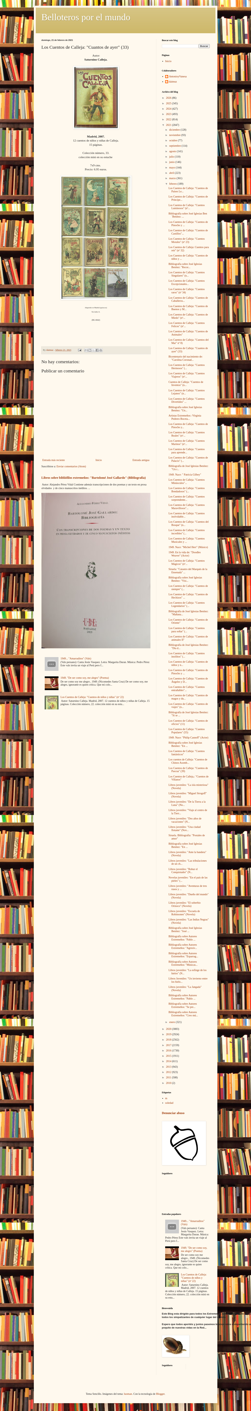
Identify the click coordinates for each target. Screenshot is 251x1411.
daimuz (173, 81)
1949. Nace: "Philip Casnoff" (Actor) (188, 737)
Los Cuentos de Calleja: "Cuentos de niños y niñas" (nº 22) (92, 697)
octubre (173, 140)
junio (172, 162)
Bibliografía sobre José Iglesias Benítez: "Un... (185, 409)
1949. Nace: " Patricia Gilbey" (184, 474)
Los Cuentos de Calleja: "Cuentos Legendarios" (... (186, 604)
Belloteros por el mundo (85, 17)
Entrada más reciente (53, 460)
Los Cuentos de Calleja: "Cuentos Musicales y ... (186, 540)
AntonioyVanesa (178, 76)
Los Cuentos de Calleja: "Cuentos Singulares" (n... (186, 274)
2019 (169, 1034)
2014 (169, 1061)
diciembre (174, 129)
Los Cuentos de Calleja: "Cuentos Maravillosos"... (186, 507)
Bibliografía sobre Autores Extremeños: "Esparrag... (183, 955)
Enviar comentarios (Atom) (71, 466)
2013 (169, 1066)
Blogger (160, 1393)
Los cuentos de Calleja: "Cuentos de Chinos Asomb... (187, 761)
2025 (169, 103)
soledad (169, 1102)
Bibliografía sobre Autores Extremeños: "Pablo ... (182, 938)
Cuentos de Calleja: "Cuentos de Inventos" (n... (185, 384)
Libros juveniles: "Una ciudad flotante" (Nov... (184, 829)
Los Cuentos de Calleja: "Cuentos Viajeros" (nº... (186, 375)
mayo (172, 167)
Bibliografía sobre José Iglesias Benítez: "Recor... (185, 266)
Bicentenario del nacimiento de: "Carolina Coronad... (185, 358)
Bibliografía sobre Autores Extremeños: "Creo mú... (183, 1014)
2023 (169, 114)
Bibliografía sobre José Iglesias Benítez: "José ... (185, 930)
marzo (172, 178)
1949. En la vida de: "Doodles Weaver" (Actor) (184, 554)
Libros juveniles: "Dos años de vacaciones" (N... (184, 820)
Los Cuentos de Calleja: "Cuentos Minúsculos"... (186, 481)
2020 (169, 1029)
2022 (169, 119)
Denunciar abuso (173, 1113)
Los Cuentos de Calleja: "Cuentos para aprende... (186, 451)
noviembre (175, 135)
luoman (128, 1393)
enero (172, 1022)
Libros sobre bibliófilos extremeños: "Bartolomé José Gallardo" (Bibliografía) (93, 477)
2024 (169, 108)
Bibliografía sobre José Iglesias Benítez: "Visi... (185, 579)
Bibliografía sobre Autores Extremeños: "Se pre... (182, 1005)
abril (172, 172)
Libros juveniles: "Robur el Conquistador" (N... (182, 871)
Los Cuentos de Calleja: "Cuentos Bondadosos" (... (186, 490)
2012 (169, 1072)
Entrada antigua (140, 460)
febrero (173, 183)
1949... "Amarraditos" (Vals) (76, 658)
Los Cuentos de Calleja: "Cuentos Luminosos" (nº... (186, 207)
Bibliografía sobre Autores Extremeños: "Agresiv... (182, 946)
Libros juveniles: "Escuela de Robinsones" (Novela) (184, 913)
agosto (173, 151)
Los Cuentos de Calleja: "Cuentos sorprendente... (186, 498)
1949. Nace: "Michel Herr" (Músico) (188, 547)
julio (172, 156)
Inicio (99, 460)
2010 (169, 1083)
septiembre (175, 145)
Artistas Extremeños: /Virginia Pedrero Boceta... (184, 417)
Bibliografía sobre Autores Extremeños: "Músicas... (182, 963)
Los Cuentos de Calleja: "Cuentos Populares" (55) (186, 731)
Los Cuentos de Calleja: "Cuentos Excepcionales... (186, 282)
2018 (169, 1039)
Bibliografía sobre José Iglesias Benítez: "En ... (185, 744)
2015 (169, 1055)
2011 (169, 1077)
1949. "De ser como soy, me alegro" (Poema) (85, 677)
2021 (169, 125)
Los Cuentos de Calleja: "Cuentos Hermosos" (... (186, 367)
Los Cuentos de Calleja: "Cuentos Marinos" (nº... (186, 442)
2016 (169, 1050)
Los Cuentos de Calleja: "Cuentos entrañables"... (186, 689)
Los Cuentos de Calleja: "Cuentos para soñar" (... (186, 630)
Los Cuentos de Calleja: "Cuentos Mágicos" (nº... (186, 562)
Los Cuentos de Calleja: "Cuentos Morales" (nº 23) (186, 240)
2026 (169, 97)
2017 (169, 1045)
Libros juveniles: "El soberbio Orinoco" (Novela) (184, 904)
